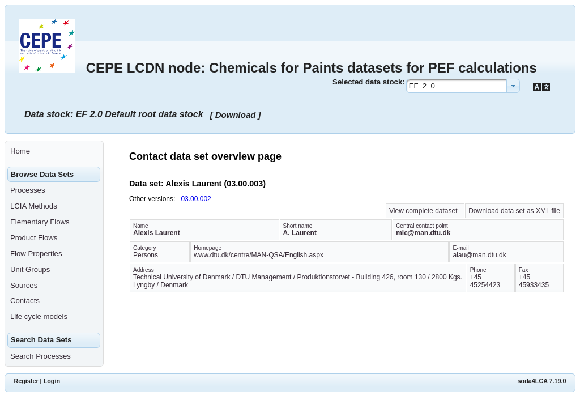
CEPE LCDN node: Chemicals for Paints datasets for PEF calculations (311, 67)
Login (52, 380)
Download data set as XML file (514, 211)
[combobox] (463, 86)
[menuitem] (54, 151)
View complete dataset (423, 211)
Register (26, 380)
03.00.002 (196, 199)
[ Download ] (235, 114)
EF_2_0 (422, 86)
